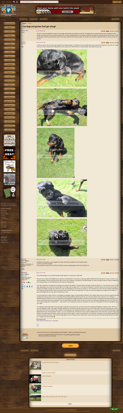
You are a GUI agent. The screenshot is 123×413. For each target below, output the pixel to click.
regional (10, 84)
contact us (36, 411)
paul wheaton (80, 411)
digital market (9, 113)
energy (9, 44)
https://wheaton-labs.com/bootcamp (47, 336)
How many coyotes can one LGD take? (54, 396)
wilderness (9, 68)
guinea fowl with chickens (50, 362)
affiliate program (48, 411)
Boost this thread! (70, 355)
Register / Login (117, 2)
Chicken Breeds (47, 386)
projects (10, 109)
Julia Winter (24, 272)
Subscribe (8, 2)
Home (3, 1)
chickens (30, 23)
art (9, 76)
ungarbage (9, 60)
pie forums (9, 121)
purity (9, 56)
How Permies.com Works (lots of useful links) (47, 320)
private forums (9, 125)
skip (10, 93)
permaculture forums (9, 23)
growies (10, 27)
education (9, 89)
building (10, 35)
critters (10, 31)
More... (70, 404)
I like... (23, 284)
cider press (9, 105)
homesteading (9, 39)
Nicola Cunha (24, 30)
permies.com (9, 117)
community (9, 64)
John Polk (23, 259)
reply (70, 346)
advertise (41, 411)
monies (9, 48)
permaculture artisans (9, 80)
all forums (9, 130)
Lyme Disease (46, 376)
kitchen (10, 52)
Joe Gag (23, 42)
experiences (10, 97)
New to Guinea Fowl (48, 373)
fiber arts (9, 72)
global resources (10, 101)
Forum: (24, 23)
